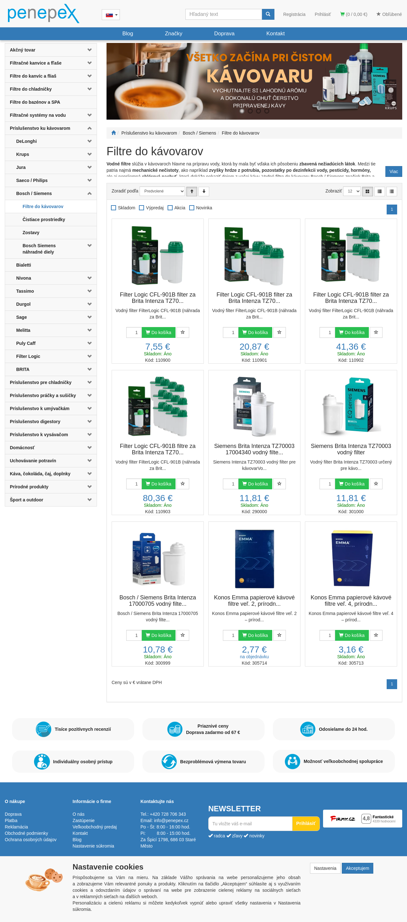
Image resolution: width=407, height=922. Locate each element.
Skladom (126, 207)
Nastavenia (325, 868)
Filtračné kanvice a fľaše (36, 63)
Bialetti (23, 265)
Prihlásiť (323, 14)
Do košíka (158, 332)
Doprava (224, 34)
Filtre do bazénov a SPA (35, 102)
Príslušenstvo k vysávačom (39, 434)
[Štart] (113, 133)
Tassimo (25, 291)
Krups (22, 154)
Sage (21, 317)
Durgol (23, 304)
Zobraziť (334, 190)
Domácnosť (22, 447)
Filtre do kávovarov (43, 206)
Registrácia (294, 14)
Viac (394, 171)
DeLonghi (26, 141)
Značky (174, 34)
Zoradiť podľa (125, 190)
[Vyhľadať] (268, 14)
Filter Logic (28, 356)
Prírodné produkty (29, 486)
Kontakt (275, 34)
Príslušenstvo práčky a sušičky (43, 395)
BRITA (23, 369)
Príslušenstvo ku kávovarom (40, 128)
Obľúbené (389, 14)
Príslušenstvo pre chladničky (41, 382)
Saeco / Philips (32, 180)
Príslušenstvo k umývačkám (40, 408)
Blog (127, 34)
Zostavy (31, 232)
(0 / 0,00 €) (354, 14)
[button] (89, 50)
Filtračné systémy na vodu (38, 115)
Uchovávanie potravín (33, 460)
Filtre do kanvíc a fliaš (33, 76)
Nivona (23, 278)
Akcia (180, 207)
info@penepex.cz (171, 820)
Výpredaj (154, 207)
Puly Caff (26, 343)
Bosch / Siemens (34, 193)
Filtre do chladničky (31, 89)
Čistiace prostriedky (44, 219)
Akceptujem (357, 868)
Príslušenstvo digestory (35, 421)
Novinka (204, 207)
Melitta (23, 330)
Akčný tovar (22, 49)
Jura (21, 167)
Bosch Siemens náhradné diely (39, 249)
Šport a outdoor (26, 499)
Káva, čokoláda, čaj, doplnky (40, 473)
